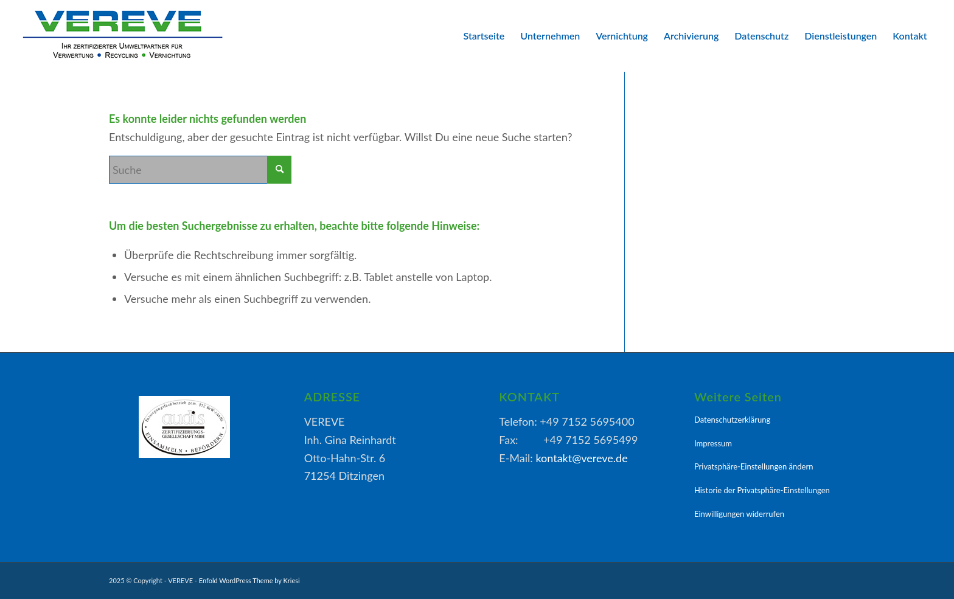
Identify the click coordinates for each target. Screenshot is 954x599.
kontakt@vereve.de (581, 458)
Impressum (713, 443)
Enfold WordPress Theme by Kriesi (249, 580)
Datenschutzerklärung (732, 419)
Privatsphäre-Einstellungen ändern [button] (753, 466)
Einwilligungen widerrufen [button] (739, 514)
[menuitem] (484, 36)
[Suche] (200, 170)
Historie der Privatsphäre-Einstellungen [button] (762, 490)
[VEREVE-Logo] (122, 36)
